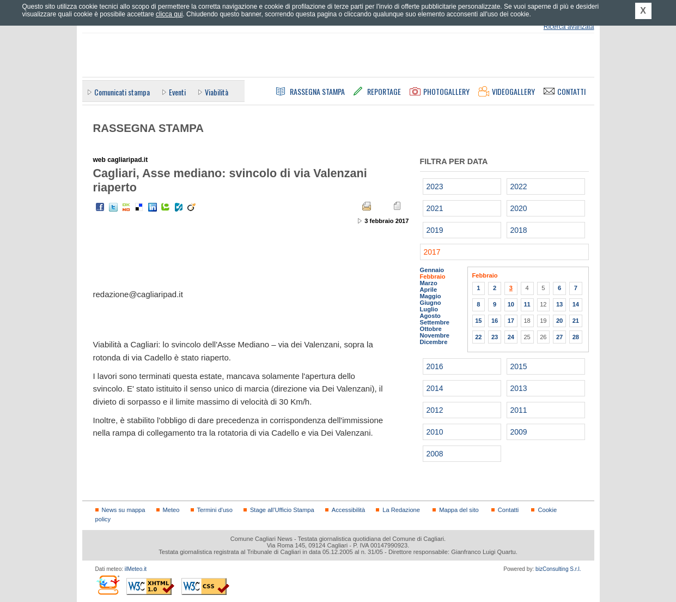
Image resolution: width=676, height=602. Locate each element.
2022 (518, 186)
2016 (435, 366)
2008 (435, 453)
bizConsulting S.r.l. (558, 569)
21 (576, 320)
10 (511, 304)
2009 (518, 432)
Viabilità (216, 92)
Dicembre (434, 342)
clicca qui (169, 14)
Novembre (435, 335)
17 (511, 320)
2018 (518, 230)
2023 (435, 186)
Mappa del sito (459, 510)
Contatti (508, 510)
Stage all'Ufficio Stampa (282, 510)
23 (494, 337)
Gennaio (432, 270)
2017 (432, 252)
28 (576, 337)
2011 (518, 410)
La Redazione (401, 510)
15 (478, 320)
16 (494, 320)
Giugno (430, 302)
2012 (435, 410)
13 (559, 304)
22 (478, 337)
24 (511, 337)
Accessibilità (348, 510)
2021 (435, 208)
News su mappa (123, 510)
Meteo (171, 510)
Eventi (177, 92)
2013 (518, 388)
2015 (518, 366)
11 (526, 304)
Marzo (428, 283)
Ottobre (431, 329)
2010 (435, 432)
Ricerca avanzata (569, 27)
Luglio (429, 309)
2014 (435, 388)
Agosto (430, 315)
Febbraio (433, 276)
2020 (518, 208)
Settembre (435, 322)
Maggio (430, 296)
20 (559, 320)
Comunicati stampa (122, 92)
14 (576, 304)
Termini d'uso (215, 510)
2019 (435, 230)
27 (559, 337)
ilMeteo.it (136, 569)
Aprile (428, 289)
